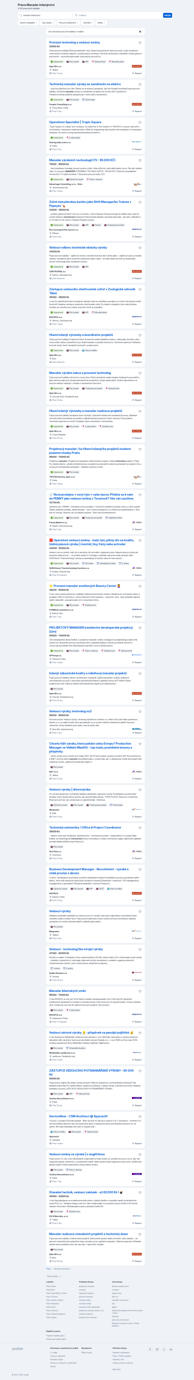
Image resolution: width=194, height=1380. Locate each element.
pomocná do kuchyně (120, 1320)
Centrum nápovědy (57, 1356)
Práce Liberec (51, 1317)
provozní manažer (86, 1297)
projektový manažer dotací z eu (91, 1310)
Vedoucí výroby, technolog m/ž (70, 711)
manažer (82, 1290)
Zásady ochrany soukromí (123, 1363)
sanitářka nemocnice (120, 1300)
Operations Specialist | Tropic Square (75, 122)
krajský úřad (116, 1293)
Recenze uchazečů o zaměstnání (63, 1363)
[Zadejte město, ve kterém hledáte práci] (100, 15)
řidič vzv (115, 1297)
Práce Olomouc (52, 1310)
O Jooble (53, 1352)
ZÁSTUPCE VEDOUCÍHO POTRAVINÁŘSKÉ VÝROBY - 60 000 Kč (91, 1072)
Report (137, 73)
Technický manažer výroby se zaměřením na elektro (85, 84)
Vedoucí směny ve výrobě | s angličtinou (77, 1154)
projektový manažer (86, 1286)
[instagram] (157, 1349)
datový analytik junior (120, 1286)
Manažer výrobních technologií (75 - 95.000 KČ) (82, 160)
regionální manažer (86, 1293)
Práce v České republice (122, 1356)
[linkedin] (171, 1349)
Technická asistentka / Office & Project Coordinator (85, 827)
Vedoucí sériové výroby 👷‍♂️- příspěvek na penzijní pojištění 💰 (91, 1032)
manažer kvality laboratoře (89, 1307)
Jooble (26, 1375)
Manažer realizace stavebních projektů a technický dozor (88, 1234)
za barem (115, 1290)
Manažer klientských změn (67, 991)
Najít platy (117, 1369)
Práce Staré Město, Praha (56, 1293)
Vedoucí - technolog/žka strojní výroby (76, 949)
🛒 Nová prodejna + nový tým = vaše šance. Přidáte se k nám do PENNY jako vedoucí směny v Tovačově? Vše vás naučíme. (91, 496)
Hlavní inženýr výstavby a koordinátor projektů (81, 335)
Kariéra (53, 1366)
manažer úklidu (85, 1300)
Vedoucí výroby (60, 911)
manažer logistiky (86, 1314)
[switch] (141, 31)
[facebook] (150, 1349)
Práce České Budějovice (55, 1314)
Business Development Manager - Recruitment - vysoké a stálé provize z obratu (89, 871)
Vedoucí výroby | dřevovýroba (70, 789)
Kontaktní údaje (56, 1359)
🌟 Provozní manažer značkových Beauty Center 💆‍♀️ (85, 586)
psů (113, 1304)
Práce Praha (51, 1286)
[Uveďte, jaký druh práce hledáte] (45, 15)
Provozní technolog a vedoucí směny (74, 42)
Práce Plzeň (50, 1307)
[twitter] (164, 1349)
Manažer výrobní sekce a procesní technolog (80, 373)
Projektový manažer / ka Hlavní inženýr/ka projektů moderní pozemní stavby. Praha (90, 451)
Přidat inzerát (86, 1352)
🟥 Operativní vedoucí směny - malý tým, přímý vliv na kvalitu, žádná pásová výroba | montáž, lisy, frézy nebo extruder (91, 542)
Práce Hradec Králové (54, 1300)
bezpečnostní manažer (88, 1317)
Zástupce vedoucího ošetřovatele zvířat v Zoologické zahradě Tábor (92, 291)
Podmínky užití (118, 1359)
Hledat (167, 15)
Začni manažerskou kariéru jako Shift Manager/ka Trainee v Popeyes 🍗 (90, 204)
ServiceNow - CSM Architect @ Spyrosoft (78, 1116)
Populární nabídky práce (55, 1336)
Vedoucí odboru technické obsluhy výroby (78, 247)
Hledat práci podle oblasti (56, 1339)
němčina (115, 1316)
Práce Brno (50, 1290)
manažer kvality (85, 1304)
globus (114, 1307)
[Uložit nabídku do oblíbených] (140, 42)
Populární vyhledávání (121, 1352)
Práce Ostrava (52, 1297)
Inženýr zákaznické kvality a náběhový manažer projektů (88, 673)
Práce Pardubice (52, 1304)
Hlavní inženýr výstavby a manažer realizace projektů (85, 411)
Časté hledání (54, 1276)
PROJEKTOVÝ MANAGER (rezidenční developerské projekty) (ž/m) (91, 629)
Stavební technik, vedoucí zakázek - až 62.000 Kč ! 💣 (86, 1192)
